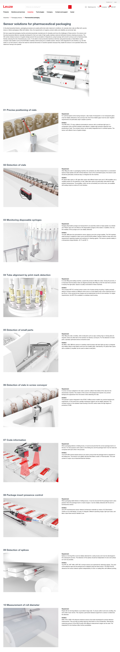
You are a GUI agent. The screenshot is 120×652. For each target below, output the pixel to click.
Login (115, 2)
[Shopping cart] (112, 7)
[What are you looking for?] (46, 7)
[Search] (70, 7)
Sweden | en (109, 2)
